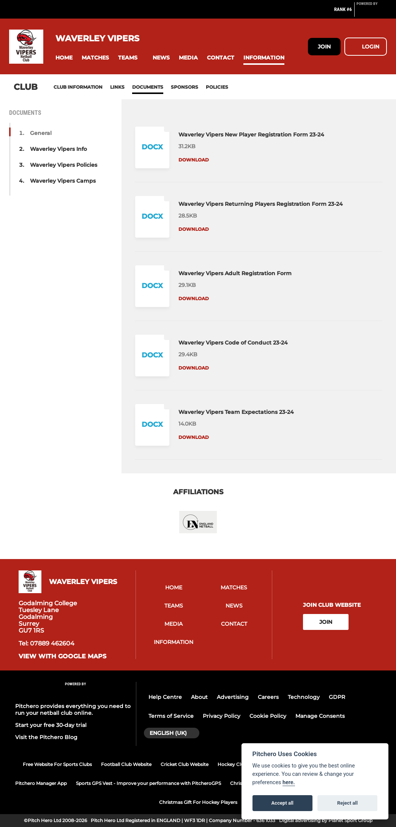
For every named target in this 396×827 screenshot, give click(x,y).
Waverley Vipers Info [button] (58, 149)
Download (193, 160)
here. (288, 782)
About (199, 697)
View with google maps (62, 656)
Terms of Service (171, 716)
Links (117, 87)
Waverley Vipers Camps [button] (63, 180)
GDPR (337, 697)
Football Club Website (126, 764)
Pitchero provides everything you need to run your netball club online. (73, 709)
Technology (304, 697)
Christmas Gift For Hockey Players (198, 802)
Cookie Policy (267, 716)
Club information (78, 87)
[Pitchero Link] (372, 12)
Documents (147, 87)
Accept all (282, 803)
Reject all (347, 803)
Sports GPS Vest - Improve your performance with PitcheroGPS (148, 783)
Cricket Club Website (184, 764)
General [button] (41, 133)
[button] (64, 57)
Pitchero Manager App (41, 783)
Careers (268, 697)
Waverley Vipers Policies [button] (63, 164)
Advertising (233, 697)
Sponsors (184, 87)
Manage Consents (320, 716)
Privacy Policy (221, 716)
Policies (217, 87)
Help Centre (165, 697)
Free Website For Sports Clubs (57, 764)
